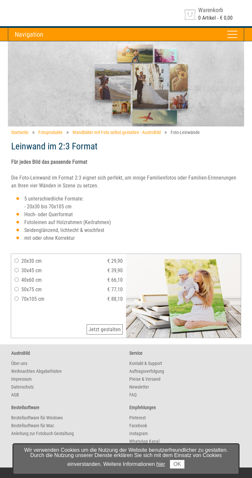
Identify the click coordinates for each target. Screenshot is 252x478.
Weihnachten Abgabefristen (36, 371)
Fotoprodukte (50, 132)
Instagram (138, 433)
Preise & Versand (144, 379)
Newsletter (139, 387)
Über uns (19, 363)
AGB (15, 394)
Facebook (138, 425)
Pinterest (137, 417)
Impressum (21, 379)
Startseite (20, 132)
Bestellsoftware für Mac (32, 425)
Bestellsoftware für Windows (37, 417)
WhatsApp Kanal (144, 441)
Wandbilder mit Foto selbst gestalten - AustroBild (117, 132)
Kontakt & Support (145, 363)
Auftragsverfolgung (146, 371)
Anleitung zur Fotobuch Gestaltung (42, 433)
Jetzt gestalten (105, 329)
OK (177, 464)
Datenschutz (22, 387)
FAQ (132, 394)
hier (160, 464)
